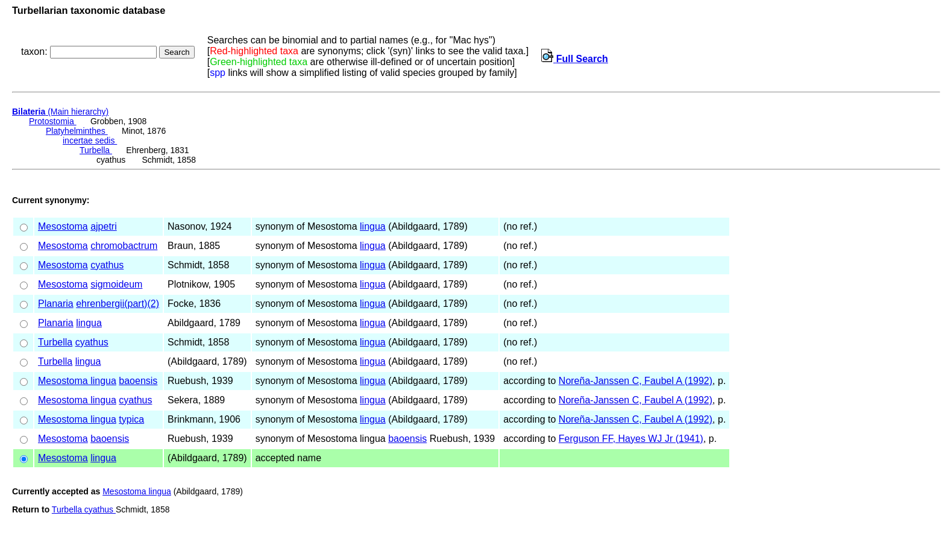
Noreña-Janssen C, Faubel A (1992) (635, 381)
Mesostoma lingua (77, 381)
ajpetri (103, 226)
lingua (373, 226)
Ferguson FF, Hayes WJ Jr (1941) (631, 438)
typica (131, 419)
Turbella (96, 150)
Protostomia (53, 121)
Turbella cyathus (84, 509)
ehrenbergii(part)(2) (117, 303)
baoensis (138, 381)
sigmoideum (116, 284)
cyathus (107, 265)
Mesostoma (63, 226)
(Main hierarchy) (60, 111)
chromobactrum (123, 246)
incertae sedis (90, 140)
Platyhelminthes (77, 131)
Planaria (56, 303)
